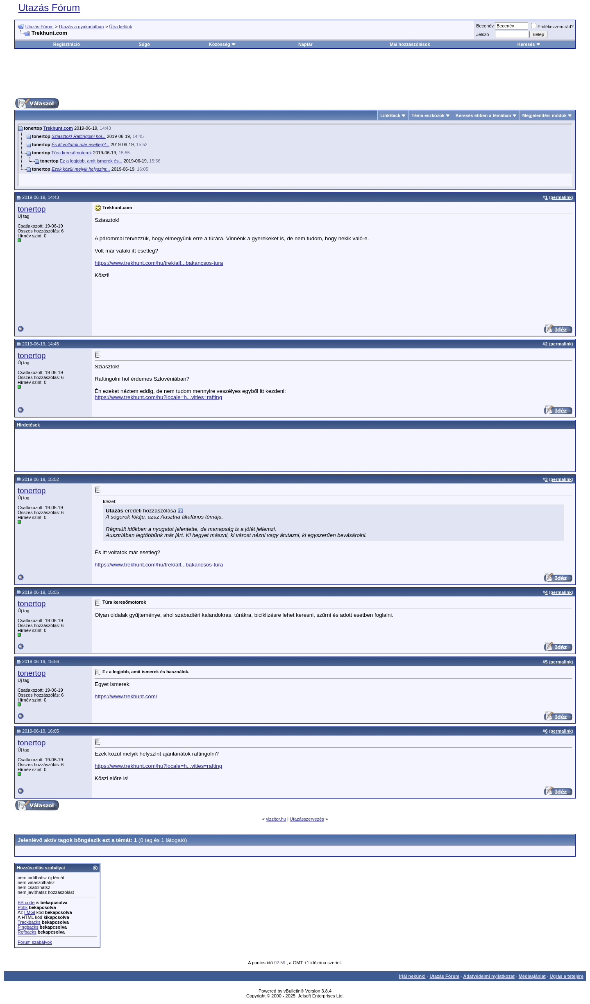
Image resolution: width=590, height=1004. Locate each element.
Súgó (144, 44)
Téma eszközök (428, 115)
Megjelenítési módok (544, 115)
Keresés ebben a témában (483, 115)
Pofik (22, 907)
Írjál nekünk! (412, 976)
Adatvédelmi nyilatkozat (489, 976)
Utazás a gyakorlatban (81, 26)
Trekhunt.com (58, 128)
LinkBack (390, 115)
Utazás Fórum (49, 7)
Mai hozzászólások (410, 44)
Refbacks (27, 932)
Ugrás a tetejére (566, 976)
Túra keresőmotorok (72, 152)
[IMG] (29, 912)
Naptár (305, 44)
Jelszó (482, 34)
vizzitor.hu (276, 819)
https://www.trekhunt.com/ (126, 696)
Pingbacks (28, 927)
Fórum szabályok (35, 942)
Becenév (485, 25)
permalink (561, 197)
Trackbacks (29, 922)
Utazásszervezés (307, 819)
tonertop (31, 209)
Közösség (222, 44)
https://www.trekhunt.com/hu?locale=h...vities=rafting (158, 397)
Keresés (529, 44)
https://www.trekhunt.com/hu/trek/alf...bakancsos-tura (159, 263)
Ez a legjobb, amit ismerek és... (91, 160)
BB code (26, 902)
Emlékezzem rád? (552, 26)
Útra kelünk (120, 26)
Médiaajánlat (532, 976)
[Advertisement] (295, 73)
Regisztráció (66, 44)
